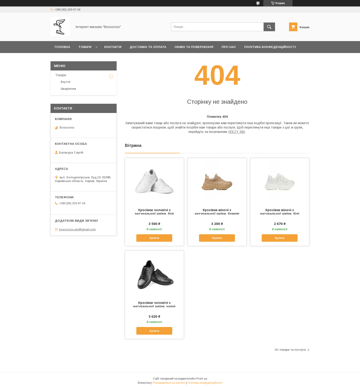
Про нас (229, 47)
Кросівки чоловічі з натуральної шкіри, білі (154, 211)
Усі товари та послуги (290, 349)
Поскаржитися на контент (169, 382)
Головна (62, 47)
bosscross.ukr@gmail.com (77, 229)
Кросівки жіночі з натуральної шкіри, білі (279, 211)
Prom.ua (201, 378)
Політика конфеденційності (270, 47)
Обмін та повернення (193, 47)
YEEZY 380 (236, 132)
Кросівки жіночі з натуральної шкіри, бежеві (217, 211)
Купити (154, 238)
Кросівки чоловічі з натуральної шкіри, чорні (154, 304)
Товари (84, 47)
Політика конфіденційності (205, 382)
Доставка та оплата (148, 47)
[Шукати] (269, 26)
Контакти (112, 47)
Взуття (65, 82)
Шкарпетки (68, 88)
